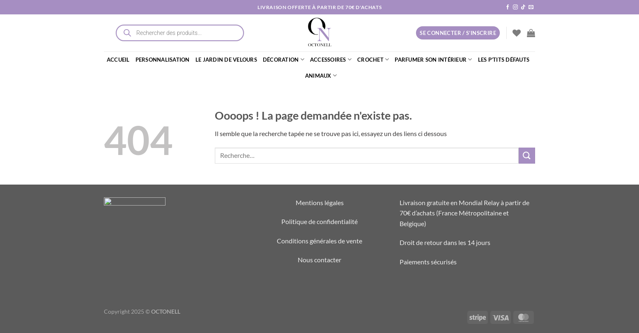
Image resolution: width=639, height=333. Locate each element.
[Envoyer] (527, 156)
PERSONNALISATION (163, 59)
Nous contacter (319, 260)
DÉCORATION (283, 59)
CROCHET (373, 59)
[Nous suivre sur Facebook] (507, 7)
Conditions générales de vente (319, 241)
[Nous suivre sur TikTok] (523, 7)
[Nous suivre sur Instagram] (515, 7)
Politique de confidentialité (319, 221)
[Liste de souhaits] (517, 33)
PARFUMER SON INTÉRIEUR (433, 59)
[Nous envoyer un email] (531, 7)
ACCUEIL (118, 59)
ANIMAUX (321, 75)
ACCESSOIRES (331, 59)
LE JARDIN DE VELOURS (226, 59)
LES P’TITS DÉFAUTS (504, 59)
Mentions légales (320, 202)
